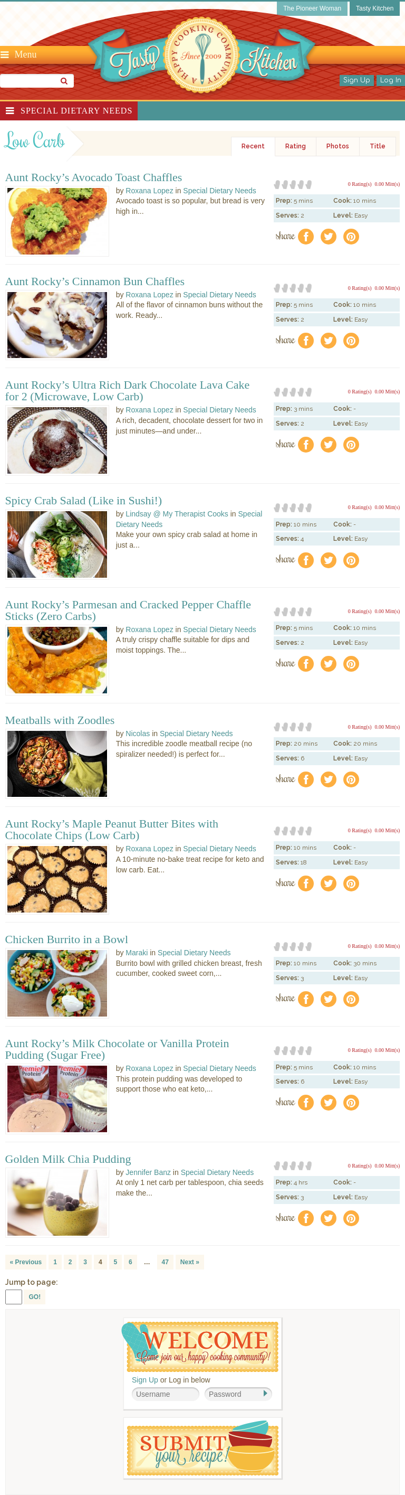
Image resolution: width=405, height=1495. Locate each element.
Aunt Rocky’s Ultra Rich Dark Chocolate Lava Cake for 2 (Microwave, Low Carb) (127, 390)
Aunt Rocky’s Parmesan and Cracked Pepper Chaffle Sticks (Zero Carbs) (128, 610)
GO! (34, 1297)
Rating (295, 146)
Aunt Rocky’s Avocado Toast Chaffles (93, 177)
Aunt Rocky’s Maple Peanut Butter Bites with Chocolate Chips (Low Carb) (112, 829)
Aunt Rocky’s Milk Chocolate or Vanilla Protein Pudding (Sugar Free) (117, 1049)
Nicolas (138, 733)
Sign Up (356, 80)
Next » (189, 1262)
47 (165, 1262)
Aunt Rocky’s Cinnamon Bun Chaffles (95, 281)
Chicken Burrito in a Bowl (66, 939)
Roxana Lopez (149, 190)
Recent (253, 146)
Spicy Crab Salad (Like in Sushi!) (83, 500)
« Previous (26, 1262)
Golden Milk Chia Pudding (68, 1159)
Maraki (137, 952)
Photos (337, 146)
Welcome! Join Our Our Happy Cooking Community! (199, 1347)
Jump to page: (31, 1282)
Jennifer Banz (148, 1172)
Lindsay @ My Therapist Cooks (177, 514)
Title (377, 146)
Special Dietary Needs (76, 110)
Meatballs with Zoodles (60, 720)
